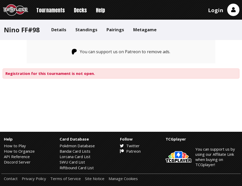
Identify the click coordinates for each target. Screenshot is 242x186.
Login (215, 10)
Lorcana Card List (75, 156)
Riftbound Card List (77, 167)
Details (58, 30)
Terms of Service (65, 178)
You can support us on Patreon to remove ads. (121, 52)
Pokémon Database (77, 145)
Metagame (144, 30)
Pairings (115, 30)
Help (100, 10)
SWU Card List (72, 162)
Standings (86, 30)
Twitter (130, 145)
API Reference (17, 156)
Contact (11, 178)
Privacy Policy (34, 178)
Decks (80, 10)
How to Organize (19, 151)
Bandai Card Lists (75, 151)
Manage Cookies (123, 178)
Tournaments (50, 10)
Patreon (130, 151)
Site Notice (94, 178)
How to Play (15, 145)
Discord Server (17, 162)
